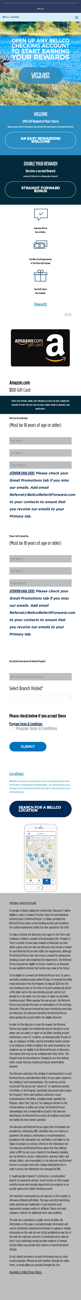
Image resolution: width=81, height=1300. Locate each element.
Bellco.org (40, 9)
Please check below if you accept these (40, 722)
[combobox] (40, 698)
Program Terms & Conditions (34, 728)
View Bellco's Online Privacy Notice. (25, 1272)
